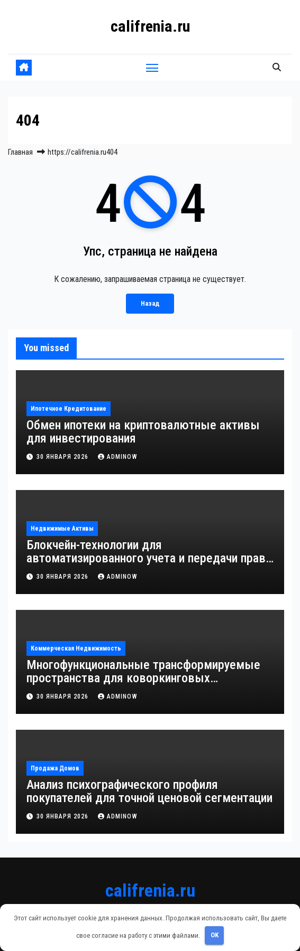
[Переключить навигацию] (152, 67)
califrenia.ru (150, 26)
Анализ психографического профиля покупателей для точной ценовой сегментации (149, 791)
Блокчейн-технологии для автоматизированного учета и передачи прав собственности (146, 558)
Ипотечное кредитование (68, 408)
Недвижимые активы (62, 528)
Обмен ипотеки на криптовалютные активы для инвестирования (143, 432)
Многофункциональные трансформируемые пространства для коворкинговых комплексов (143, 678)
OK (215, 935)
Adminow (118, 456)
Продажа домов (55, 768)
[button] (276, 67)
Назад (150, 303)
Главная (20, 152)
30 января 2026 (63, 456)
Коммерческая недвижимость (76, 648)
